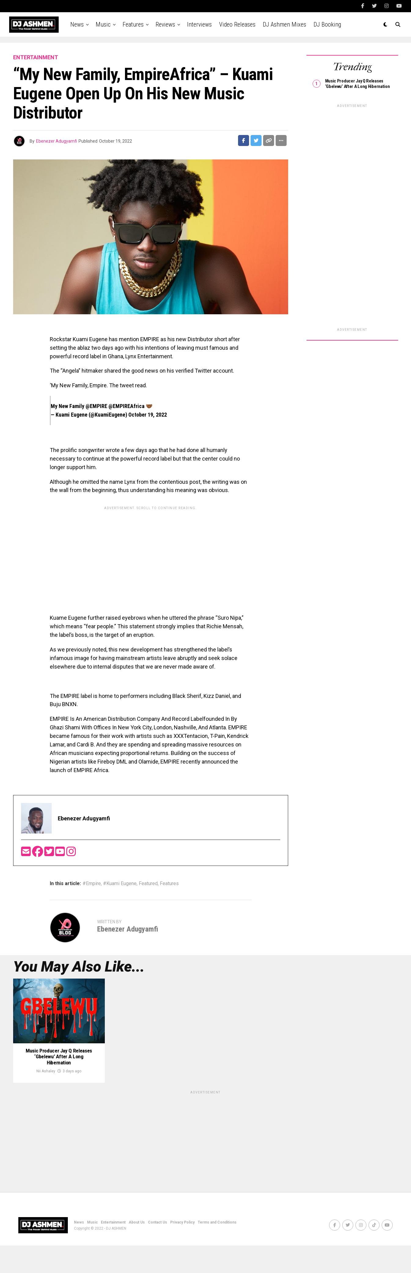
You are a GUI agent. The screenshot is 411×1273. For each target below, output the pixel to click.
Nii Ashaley (45, 1098)
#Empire (92, 883)
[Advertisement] (150, 555)
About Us (137, 1250)
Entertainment (113, 1250)
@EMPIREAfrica (126, 406)
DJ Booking (327, 24)
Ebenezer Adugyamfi (56, 141)
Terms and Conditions (217, 1250)
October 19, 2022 (147, 414)
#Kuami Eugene (120, 883)
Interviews (199, 24)
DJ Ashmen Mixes (284, 24)
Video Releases (237, 24)
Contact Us (157, 1250)
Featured (148, 883)
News (77, 24)
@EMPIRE (96, 406)
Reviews (165, 24)
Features (133, 24)
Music (103, 24)
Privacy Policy (182, 1250)
